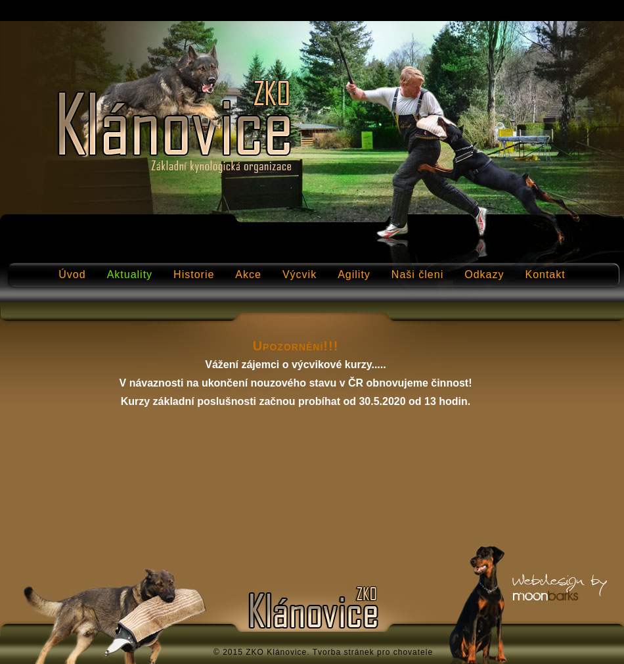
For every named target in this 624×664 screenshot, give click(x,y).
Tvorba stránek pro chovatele (373, 652)
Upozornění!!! (296, 346)
